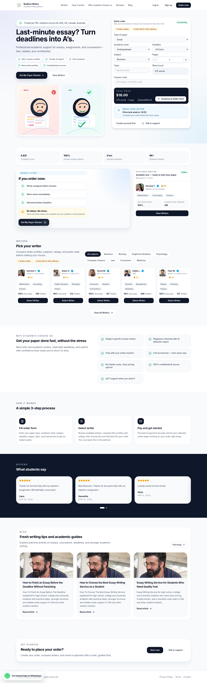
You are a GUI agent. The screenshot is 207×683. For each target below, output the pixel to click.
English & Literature (141, 254)
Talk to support (151, 123)
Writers (64, 5)
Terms (178, 677)
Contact (187, 677)
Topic (116, 65)
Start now (155, 650)
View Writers (58, 75)
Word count (157, 65)
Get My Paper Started (32, 75)
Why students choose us (100, 5)
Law (113, 260)
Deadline (156, 44)
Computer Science (96, 260)
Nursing (122, 254)
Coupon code (120, 77)
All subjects (92, 254)
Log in (155, 5)
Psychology (161, 254)
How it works (78, 5)
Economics (126, 260)
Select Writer (33, 300)
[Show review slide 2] (106, 508)
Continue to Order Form (171, 99)
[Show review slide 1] (102, 508)
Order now (183, 5)
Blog (130, 5)
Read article (30, 612)
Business (108, 254)
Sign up (168, 5)
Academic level (121, 44)
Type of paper (120, 34)
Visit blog (178, 544)
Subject (117, 54)
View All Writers (103, 312)
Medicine (141, 260)
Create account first (126, 123)
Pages (155, 54)
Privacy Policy (166, 677)
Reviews (120, 5)
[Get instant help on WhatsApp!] (23, 676)
